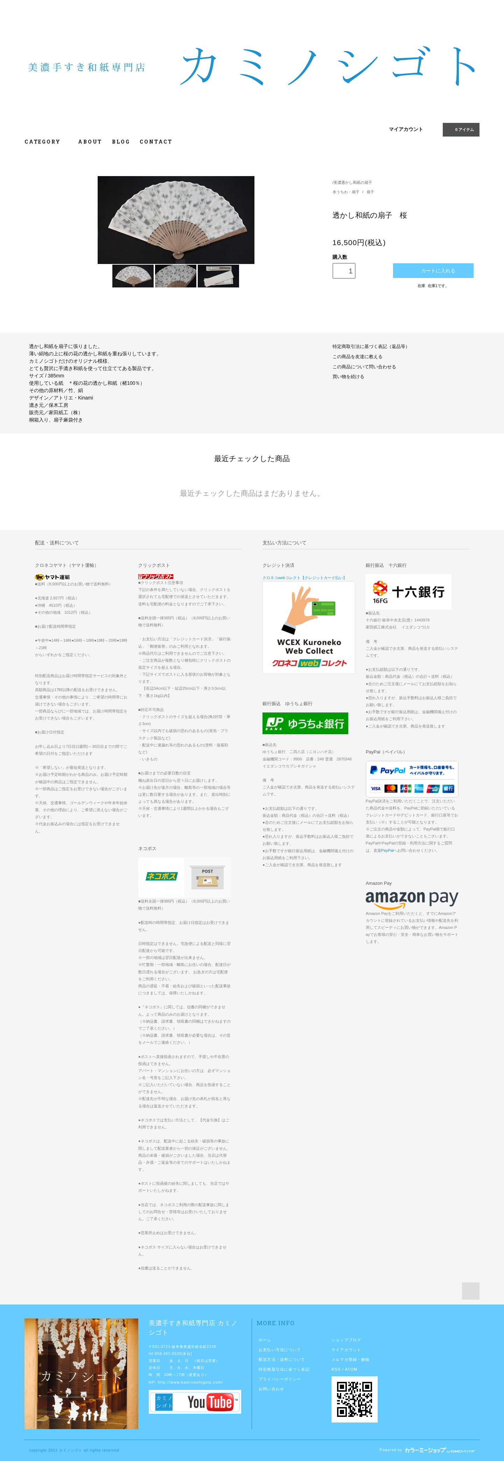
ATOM (351, 1369)
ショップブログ (346, 1340)
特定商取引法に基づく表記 (284, 1369)
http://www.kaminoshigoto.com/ (190, 1382)
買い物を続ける (348, 376)
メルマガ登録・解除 (350, 1359)
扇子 (370, 192)
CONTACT (156, 141)
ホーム (265, 1340)
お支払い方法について (280, 1350)
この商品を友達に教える (357, 356)
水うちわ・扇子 (346, 192)
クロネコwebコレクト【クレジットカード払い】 (304, 578)
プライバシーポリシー (280, 1379)
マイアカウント (406, 129)
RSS (336, 1369)
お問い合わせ (271, 1389)
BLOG (121, 141)
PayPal (387, 850)
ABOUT (90, 141)
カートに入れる (433, 270)
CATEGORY (46, 141)
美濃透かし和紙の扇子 (353, 182)
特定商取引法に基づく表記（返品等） (371, 346)
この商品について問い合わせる (364, 366)
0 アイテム (460, 129)
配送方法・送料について (282, 1359)
